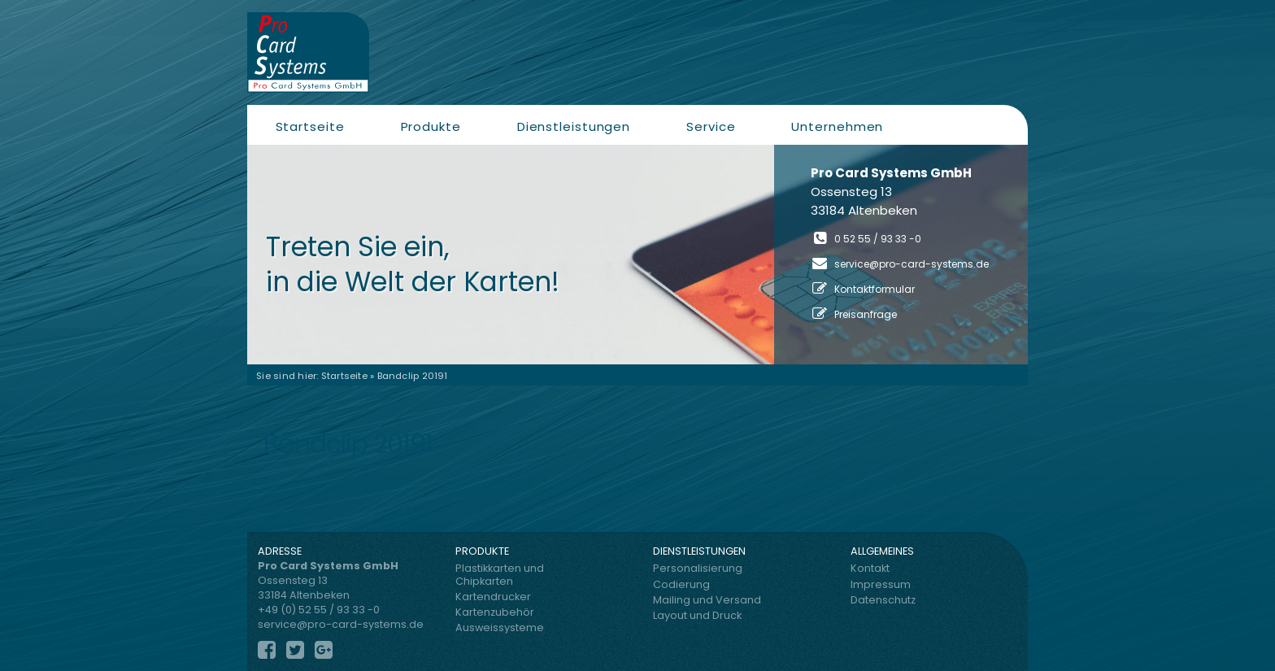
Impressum (881, 584)
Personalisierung (697, 568)
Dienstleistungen (573, 126)
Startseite (310, 126)
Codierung (681, 584)
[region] (637, 254)
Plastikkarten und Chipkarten (499, 574)
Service (710, 126)
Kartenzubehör (494, 612)
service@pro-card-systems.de (911, 264)
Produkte (431, 126)
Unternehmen (837, 126)
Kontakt (870, 568)
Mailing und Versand (707, 600)
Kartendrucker (493, 596)
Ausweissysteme (499, 627)
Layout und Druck (697, 615)
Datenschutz (883, 600)
